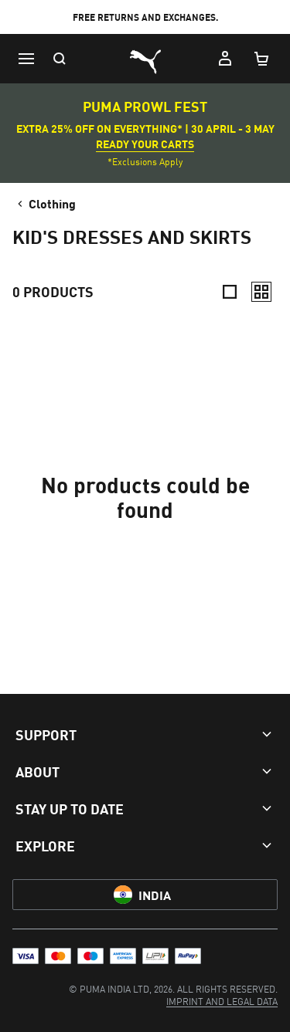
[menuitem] (222, 1000)
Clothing (45, 203)
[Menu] (26, 58)
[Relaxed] (261, 292)
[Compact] (229, 291)
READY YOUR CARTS (145, 143)
